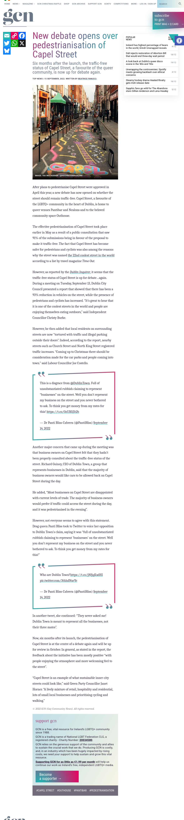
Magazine (28, 4)
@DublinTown (80, 383)
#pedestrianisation (101, 790)
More (134, 4)
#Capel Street (45, 790)
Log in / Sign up (148, 4)
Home (7, 4)
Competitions (121, 4)
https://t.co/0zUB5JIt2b (63, 412)
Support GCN (95, 4)
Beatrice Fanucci (87, 78)
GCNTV (107, 4)
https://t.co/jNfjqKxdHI (86, 575)
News (15, 4)
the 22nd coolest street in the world (91, 255)
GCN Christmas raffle (49, 4)
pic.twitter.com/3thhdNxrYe (58, 580)
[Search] (180, 4)
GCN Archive (78, 4)
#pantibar (80, 790)
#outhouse (64, 790)
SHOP (66, 4)
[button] (179, 40)
